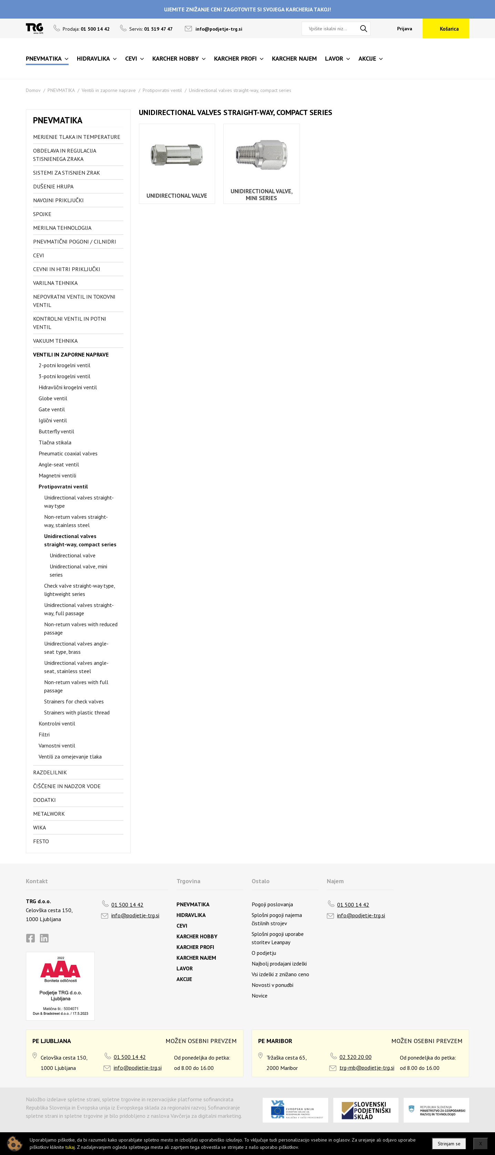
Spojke (42, 213)
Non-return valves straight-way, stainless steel (76, 520)
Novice (259, 995)
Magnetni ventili (57, 475)
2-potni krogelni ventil (64, 365)
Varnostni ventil (57, 745)
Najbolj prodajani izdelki (279, 963)
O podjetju (264, 952)
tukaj (70, 1147)
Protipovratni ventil (162, 90)
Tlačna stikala (55, 442)
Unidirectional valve (72, 555)
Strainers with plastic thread (77, 712)
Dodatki (44, 799)
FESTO (41, 841)
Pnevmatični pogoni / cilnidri (74, 241)
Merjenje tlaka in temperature (76, 136)
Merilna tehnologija (62, 227)
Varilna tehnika (55, 282)
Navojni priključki (58, 200)
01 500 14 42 (127, 904)
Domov (33, 90)
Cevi (38, 255)
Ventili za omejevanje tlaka (70, 756)
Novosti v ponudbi (272, 984)
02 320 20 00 (356, 1056)
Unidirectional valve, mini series (78, 570)
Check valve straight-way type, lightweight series (79, 589)
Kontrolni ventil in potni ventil (69, 322)
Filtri (44, 734)
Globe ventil (53, 398)
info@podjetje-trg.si (218, 29)
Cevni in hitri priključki (66, 269)
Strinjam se (449, 1144)
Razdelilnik (50, 772)
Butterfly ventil (56, 431)
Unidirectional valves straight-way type (79, 501)
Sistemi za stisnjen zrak (66, 172)
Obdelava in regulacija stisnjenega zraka (64, 154)
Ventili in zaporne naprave (109, 90)
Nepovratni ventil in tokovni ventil (74, 300)
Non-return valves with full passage (76, 686)
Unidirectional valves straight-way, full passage (79, 609)
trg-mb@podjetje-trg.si (367, 1067)
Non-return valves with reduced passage (81, 628)
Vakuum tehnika (55, 340)
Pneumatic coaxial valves (68, 453)
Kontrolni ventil (57, 723)
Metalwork (49, 813)
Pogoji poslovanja (272, 904)
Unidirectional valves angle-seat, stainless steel (76, 666)
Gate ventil (52, 409)
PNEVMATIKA (61, 90)
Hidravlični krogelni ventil (68, 387)
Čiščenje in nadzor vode (67, 786)
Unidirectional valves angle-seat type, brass (76, 647)
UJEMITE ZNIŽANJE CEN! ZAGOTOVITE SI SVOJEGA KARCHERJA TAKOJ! (247, 9)
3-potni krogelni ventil (64, 376)
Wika (39, 827)
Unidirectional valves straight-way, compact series (240, 90)
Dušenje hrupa (53, 186)
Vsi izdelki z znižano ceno (280, 974)
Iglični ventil (53, 420)
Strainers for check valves (74, 701)
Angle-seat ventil (59, 464)
